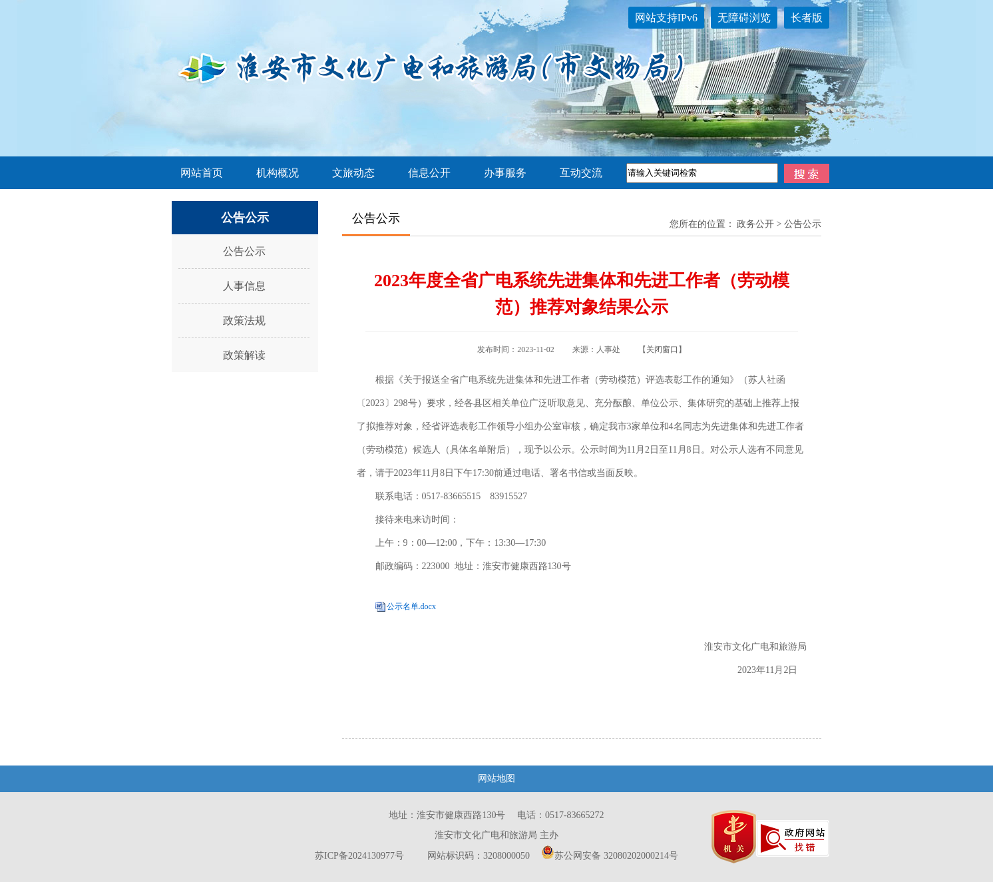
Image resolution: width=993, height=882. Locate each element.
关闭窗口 (662, 349)
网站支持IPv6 (666, 17)
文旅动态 (353, 172)
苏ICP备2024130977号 (359, 856)
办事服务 (505, 172)
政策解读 (244, 355)
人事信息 (244, 286)
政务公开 (755, 224)
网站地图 (496, 778)
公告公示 (244, 251)
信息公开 (429, 172)
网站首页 (201, 172)
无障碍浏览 (744, 17)
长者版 (807, 17)
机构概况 (277, 172)
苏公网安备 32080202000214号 (609, 856)
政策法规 (244, 320)
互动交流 (581, 172)
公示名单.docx (411, 606)
